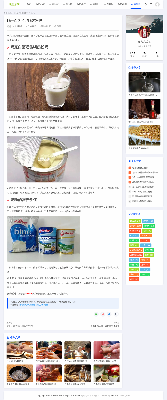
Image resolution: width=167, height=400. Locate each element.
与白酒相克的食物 (140, 168)
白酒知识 (136, 4)
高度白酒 (136, 255)
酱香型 (149, 226)
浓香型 (135, 226)
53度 (134, 235)
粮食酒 (135, 231)
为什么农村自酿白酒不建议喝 (145, 172)
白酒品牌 (40, 4)
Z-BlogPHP (125, 395)
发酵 (134, 265)
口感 (149, 255)
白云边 (135, 221)
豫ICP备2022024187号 (100, 395)
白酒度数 (95, 4)
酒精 (134, 269)
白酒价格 (67, 4)
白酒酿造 (122, 4)
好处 (134, 279)
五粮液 (146, 235)
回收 (145, 274)
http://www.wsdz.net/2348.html (34, 305)
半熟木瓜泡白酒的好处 (142, 191)
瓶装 (145, 265)
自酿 (134, 240)
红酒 (145, 240)
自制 (149, 250)
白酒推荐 (81, 4)
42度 (145, 269)
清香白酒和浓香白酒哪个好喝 (20, 325)
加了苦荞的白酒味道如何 (143, 187)
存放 (147, 231)
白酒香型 (54, 4)
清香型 (148, 221)
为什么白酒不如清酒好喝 (143, 177)
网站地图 (85, 395)
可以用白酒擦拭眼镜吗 (142, 196)
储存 (134, 274)
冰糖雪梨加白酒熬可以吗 (143, 182)
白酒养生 (108, 4)
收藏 (145, 260)
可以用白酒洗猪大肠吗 (142, 201)
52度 (145, 245)
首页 (29, 4)
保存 (134, 260)
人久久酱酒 (17, 26)
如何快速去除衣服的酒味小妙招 (105, 325)
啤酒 (134, 245)
